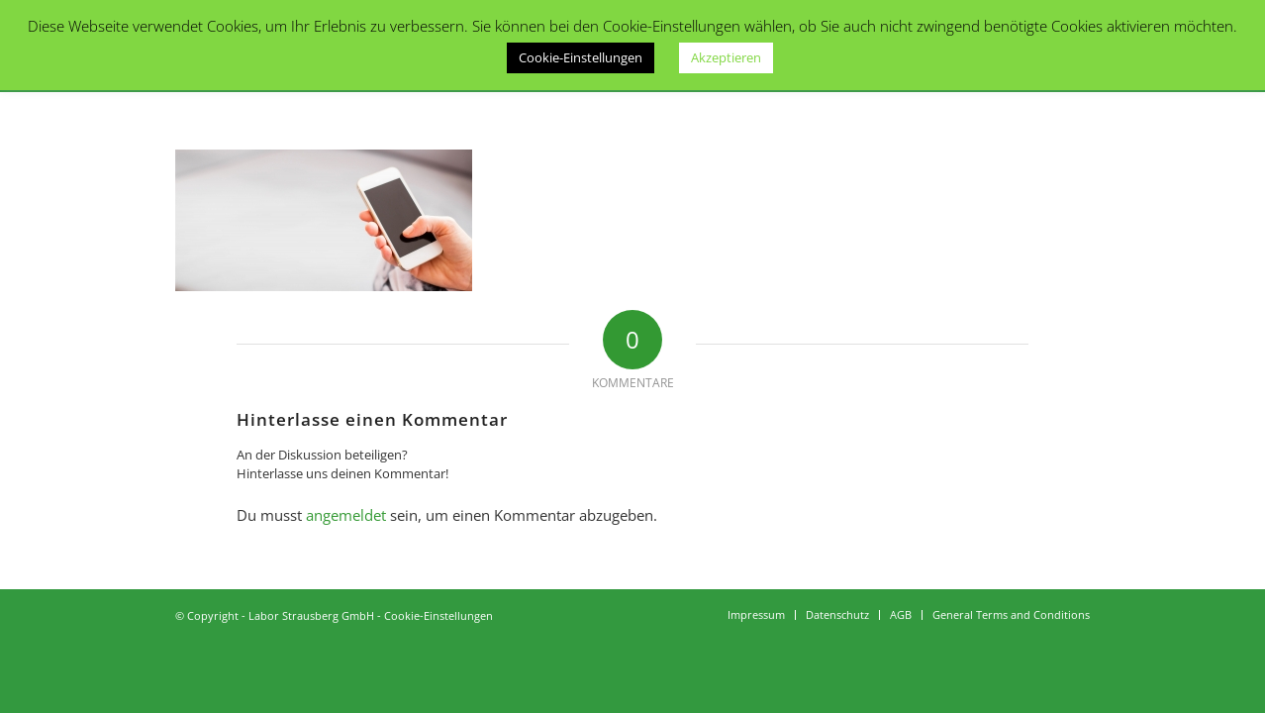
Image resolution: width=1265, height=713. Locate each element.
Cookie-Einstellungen (438, 615)
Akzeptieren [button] (726, 57)
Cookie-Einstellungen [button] (580, 57)
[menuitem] (756, 615)
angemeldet (346, 515)
